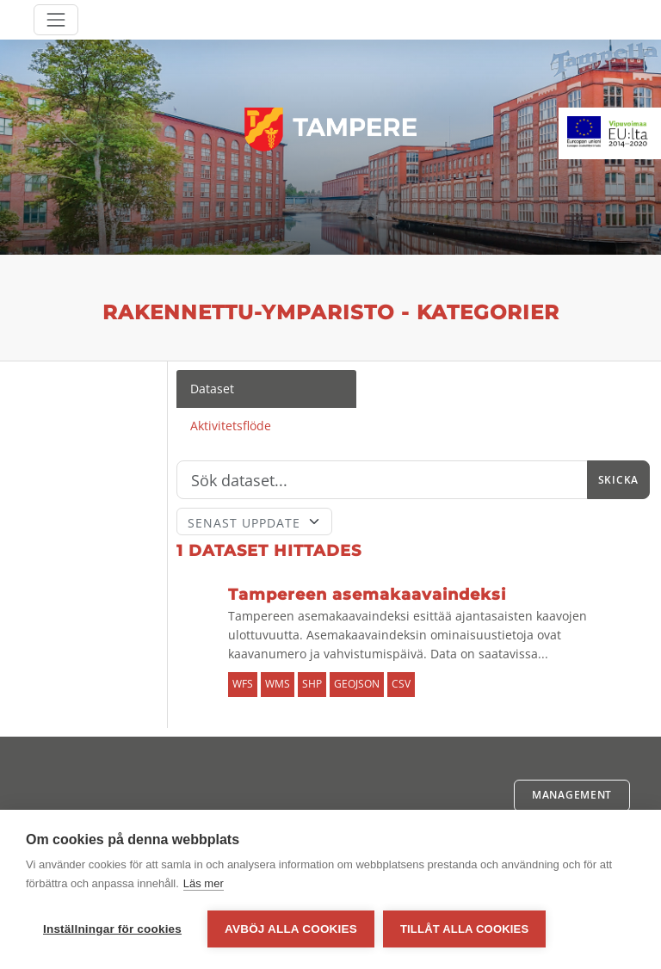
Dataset (212, 388)
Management (572, 794)
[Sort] (254, 521)
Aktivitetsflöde (230, 425)
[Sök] (382, 480)
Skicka (618, 479)
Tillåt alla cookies (464, 929)
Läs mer (203, 883)
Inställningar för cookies (112, 929)
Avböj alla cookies (291, 929)
